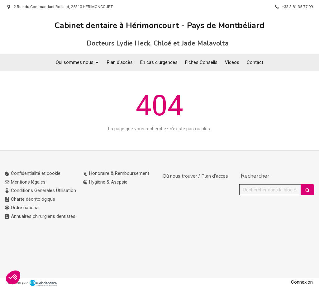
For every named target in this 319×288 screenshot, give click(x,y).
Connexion (302, 282)
